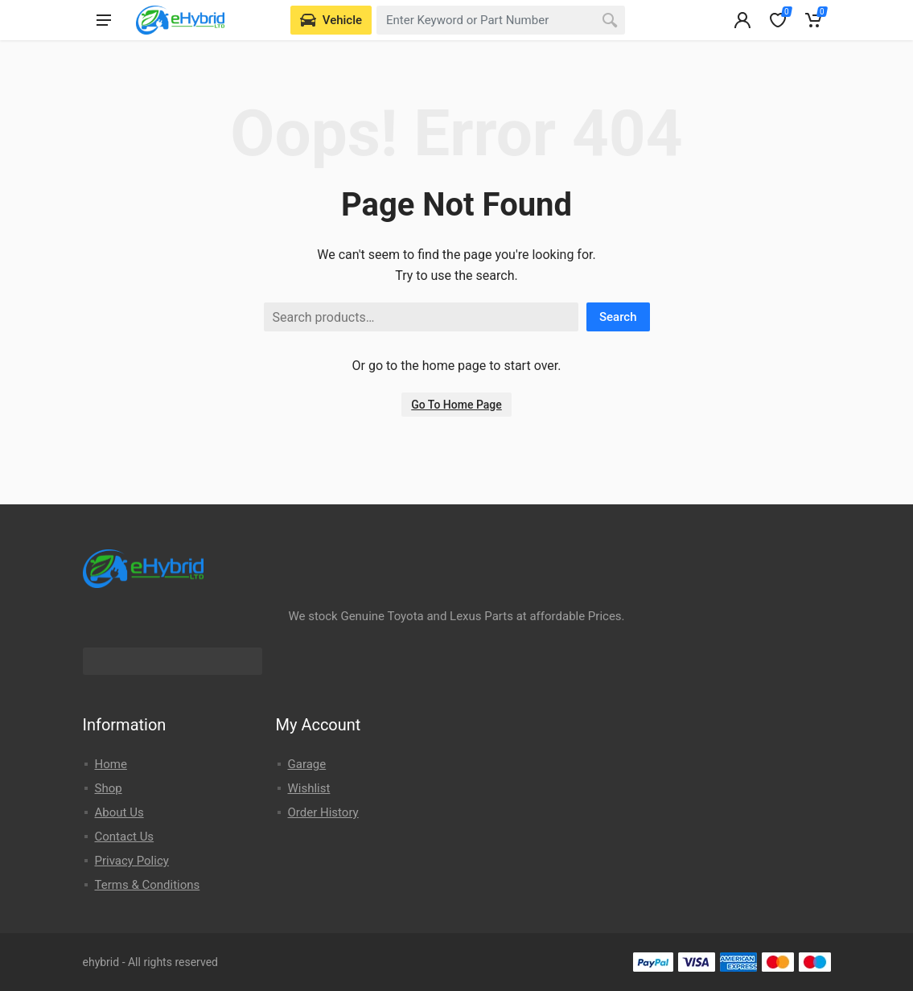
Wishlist (309, 788)
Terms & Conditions (147, 885)
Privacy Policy (132, 860)
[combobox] (500, 20)
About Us (119, 812)
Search (618, 317)
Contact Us (124, 836)
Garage (307, 764)
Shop (108, 788)
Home (111, 764)
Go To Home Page (456, 404)
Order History (323, 812)
